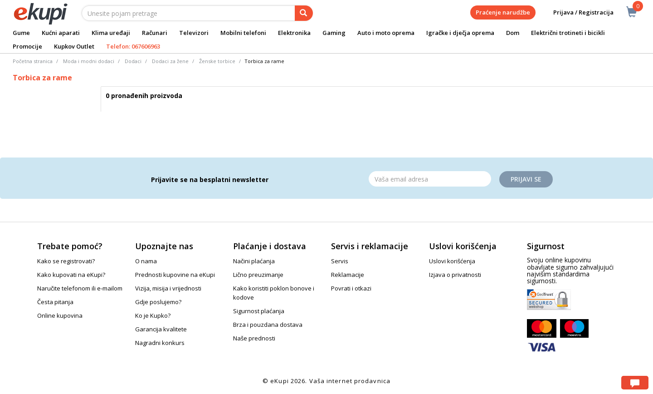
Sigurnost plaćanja (258, 311)
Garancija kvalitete (161, 329)
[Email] (430, 179)
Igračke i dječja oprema (460, 33)
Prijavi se (526, 179)
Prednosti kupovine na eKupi (175, 275)
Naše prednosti (254, 338)
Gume (21, 33)
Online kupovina (60, 315)
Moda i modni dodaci (88, 61)
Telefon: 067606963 (133, 46)
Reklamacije (347, 275)
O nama (146, 261)
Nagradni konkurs (160, 343)
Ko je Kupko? (153, 315)
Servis (339, 261)
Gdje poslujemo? (158, 302)
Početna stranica (33, 61)
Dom (512, 33)
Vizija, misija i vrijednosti (168, 288)
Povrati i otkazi (351, 288)
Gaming (334, 33)
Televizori (194, 33)
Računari (154, 33)
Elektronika (294, 33)
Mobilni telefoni (243, 33)
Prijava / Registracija (577, 12)
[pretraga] (304, 13)
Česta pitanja (55, 302)
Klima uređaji (111, 33)
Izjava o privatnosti (455, 275)
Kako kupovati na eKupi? (71, 275)
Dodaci (133, 61)
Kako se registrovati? (66, 261)
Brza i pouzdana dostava (267, 324)
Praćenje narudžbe (503, 12)
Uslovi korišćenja (452, 261)
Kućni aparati (61, 33)
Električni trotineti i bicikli (568, 33)
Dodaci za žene (170, 61)
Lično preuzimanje (258, 275)
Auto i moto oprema (385, 33)
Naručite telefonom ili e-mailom (79, 288)
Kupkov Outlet (74, 46)
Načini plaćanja (254, 261)
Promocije (27, 46)
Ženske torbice (217, 61)
